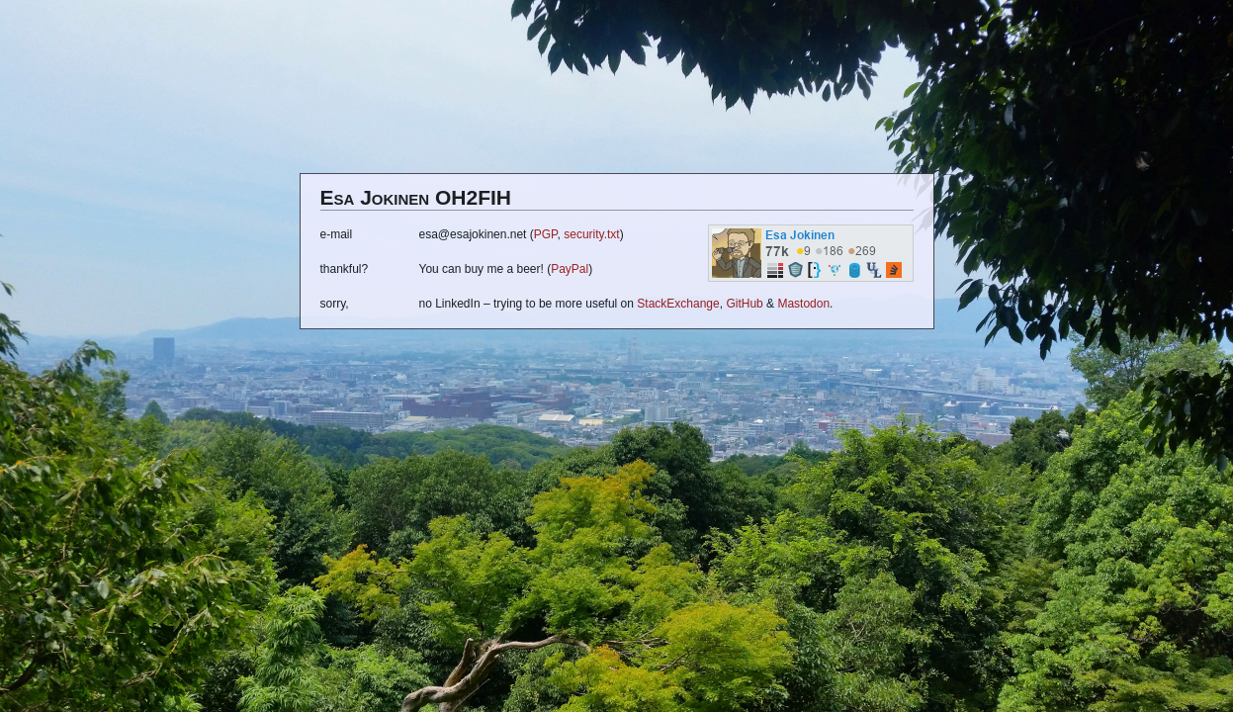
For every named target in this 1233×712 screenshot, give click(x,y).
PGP (546, 234)
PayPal (569, 269)
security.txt (591, 234)
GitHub (744, 304)
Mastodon (803, 304)
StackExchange (678, 304)
